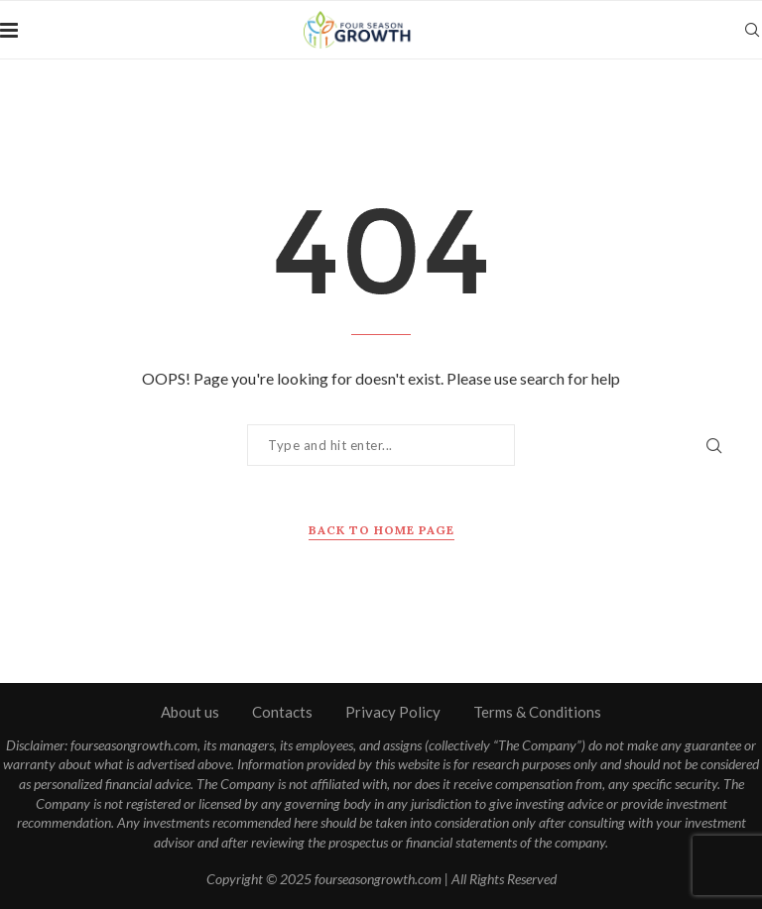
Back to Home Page (381, 529)
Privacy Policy (393, 712)
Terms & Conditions (537, 712)
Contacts (282, 712)
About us (190, 712)
